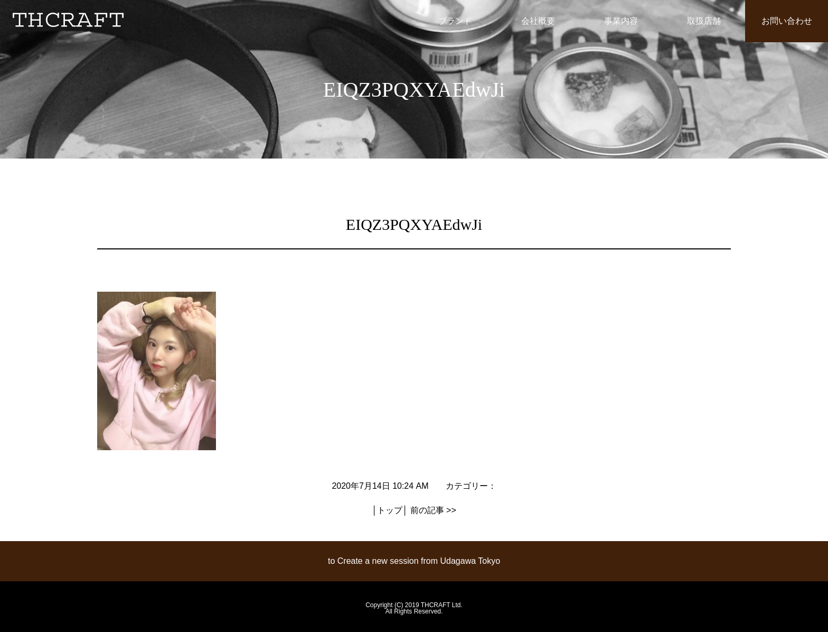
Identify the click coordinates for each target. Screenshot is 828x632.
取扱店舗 (704, 20)
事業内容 (621, 20)
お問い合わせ (786, 20)
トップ (389, 510)
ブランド (455, 20)
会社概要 (538, 20)
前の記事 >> (433, 510)
